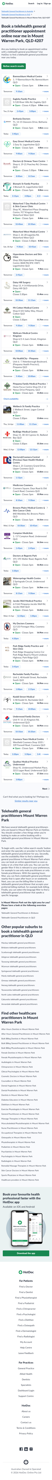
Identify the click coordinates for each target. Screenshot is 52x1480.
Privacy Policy (26, 1433)
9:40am (19, 376)
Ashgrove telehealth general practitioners (18, 957)
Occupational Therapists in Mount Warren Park (21, 1133)
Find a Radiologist (26, 1337)
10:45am (32, 247)
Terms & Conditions (26, 1428)
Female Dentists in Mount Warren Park (18, 1053)
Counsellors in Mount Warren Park (16, 1081)
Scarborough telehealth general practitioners (20, 952)
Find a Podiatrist (26, 1303)
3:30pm (28, 754)
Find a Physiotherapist (26, 1298)
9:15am (19, 709)
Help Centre (26, 1348)
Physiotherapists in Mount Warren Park (18, 1142)
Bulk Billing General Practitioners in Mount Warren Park (25, 1043)
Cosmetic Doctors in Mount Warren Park (19, 1076)
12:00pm (21, 450)
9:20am (19, 326)
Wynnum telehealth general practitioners (18, 967)
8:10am (19, 500)
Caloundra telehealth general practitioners (19, 1000)
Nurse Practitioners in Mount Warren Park (19, 1128)
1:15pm (19, 478)
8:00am (19, 176)
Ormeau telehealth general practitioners (18, 981)
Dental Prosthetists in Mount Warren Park (19, 1091)
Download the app (26, 1253)
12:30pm (21, 616)
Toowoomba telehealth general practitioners (20, 990)
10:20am (31, 732)
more (46, 92)
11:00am (20, 424)
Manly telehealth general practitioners (17, 976)
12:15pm (33, 450)
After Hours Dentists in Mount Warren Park (20, 1029)
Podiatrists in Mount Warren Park (15, 1147)
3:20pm (15, 571)
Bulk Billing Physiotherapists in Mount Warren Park (23, 1048)
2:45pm (20, 111)
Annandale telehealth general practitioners (19, 1004)
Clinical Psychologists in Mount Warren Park (20, 1072)
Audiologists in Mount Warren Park (16, 1062)
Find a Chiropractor (26, 1309)
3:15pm (15, 196)
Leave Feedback (26, 1353)
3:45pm (15, 667)
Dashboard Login (26, 1391)
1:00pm (33, 616)
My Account (26, 1342)
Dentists (26, 1379)
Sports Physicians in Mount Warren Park (18, 1175)
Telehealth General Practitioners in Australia (17, 11)
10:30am (19, 300)
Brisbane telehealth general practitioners (18, 948)
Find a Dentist (26, 1292)
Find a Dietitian (26, 1320)
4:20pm (15, 639)
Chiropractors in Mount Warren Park (17, 1067)
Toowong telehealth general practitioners (18, 962)
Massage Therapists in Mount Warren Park (19, 1119)
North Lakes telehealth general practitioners (20, 995)
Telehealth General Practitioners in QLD (15, 14)
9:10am (19, 92)
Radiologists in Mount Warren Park (16, 1161)
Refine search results (13, 66)
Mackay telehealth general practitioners (18, 943)
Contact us (26, 1422)
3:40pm (15, 134)
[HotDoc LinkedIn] (26, 1449)
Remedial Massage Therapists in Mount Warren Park (23, 1166)
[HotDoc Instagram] (31, 1449)
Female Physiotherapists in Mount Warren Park (21, 1058)
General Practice (26, 1368)
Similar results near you (26, 801)
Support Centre (26, 1396)
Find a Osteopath (26, 1325)
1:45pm (19, 548)
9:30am (31, 154)
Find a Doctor (26, 1287)
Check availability (26, 399)
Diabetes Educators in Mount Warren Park (19, 1100)
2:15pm (31, 689)
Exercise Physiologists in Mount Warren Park (20, 1109)
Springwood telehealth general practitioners (20, 971)
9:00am (19, 154)
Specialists (26, 1385)
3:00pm (32, 111)
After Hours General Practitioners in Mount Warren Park (25, 1034)
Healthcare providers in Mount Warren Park (20, 1180)
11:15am (31, 300)
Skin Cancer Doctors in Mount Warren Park (20, 1171)
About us (26, 1411)
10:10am (19, 732)
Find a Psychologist (26, 1314)
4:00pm (28, 196)
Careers (26, 1417)
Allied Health (26, 1374)
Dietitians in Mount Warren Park (15, 1105)
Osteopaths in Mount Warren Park (16, 1138)
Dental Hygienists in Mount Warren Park (18, 1086)
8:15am (31, 176)
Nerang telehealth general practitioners (18, 985)
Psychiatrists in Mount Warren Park (16, 1152)
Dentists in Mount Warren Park (14, 1095)
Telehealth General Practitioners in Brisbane (19, 913)
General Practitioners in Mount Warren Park (20, 1114)
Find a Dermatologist (26, 1331)
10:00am (19, 351)
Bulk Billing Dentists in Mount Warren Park (19, 1039)
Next (44, 789)
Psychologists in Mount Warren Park (16, 1156)
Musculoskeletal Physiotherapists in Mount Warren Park (25, 1124)
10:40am (19, 224)
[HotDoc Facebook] (21, 1449)
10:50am (31, 224)
